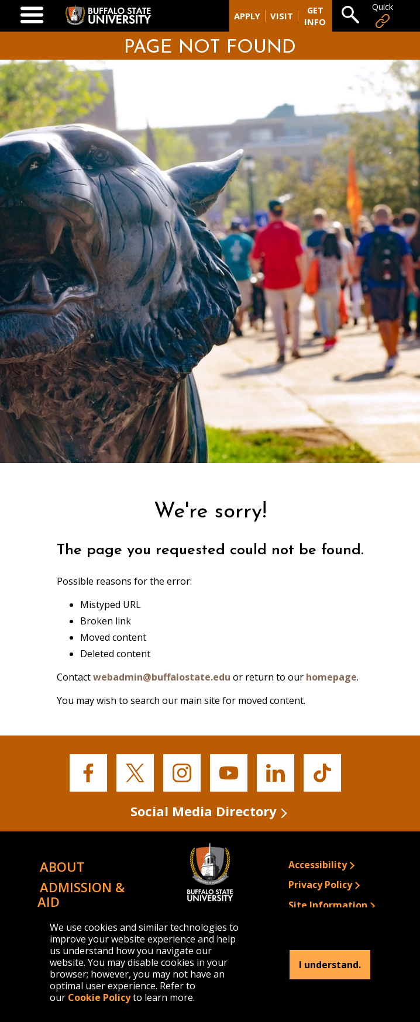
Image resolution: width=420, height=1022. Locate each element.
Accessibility (317, 864)
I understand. (330, 964)
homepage (331, 677)
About (62, 866)
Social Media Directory (203, 811)
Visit (281, 16)
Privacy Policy (320, 884)
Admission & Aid (81, 894)
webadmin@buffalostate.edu (161, 677)
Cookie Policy (99, 997)
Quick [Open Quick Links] (382, 15)
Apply (247, 16)
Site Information (327, 905)
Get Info (315, 15)
